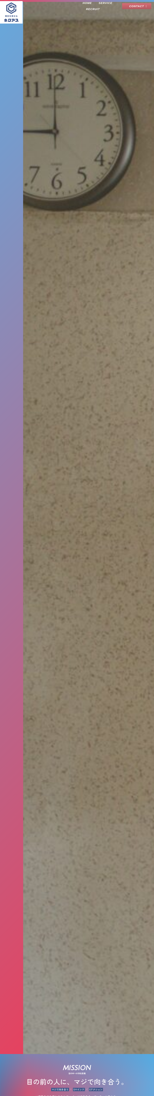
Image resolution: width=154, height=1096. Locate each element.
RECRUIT (93, 9)
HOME (87, 3)
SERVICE (105, 3)
